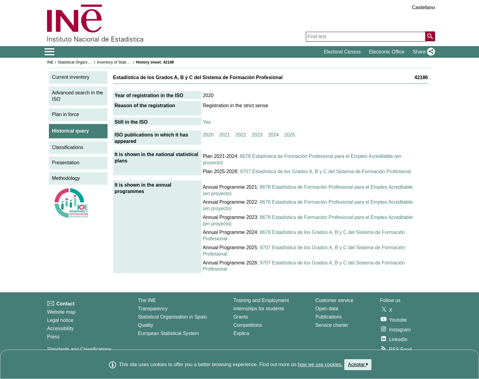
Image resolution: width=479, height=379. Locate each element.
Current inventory (71, 77)
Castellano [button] (423, 7)
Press (53, 336)
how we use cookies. (320, 364)
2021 (224, 134)
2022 (240, 134)
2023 (257, 134)
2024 (273, 134)
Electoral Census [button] (342, 51)
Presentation (65, 162)
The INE (147, 300)
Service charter (331, 325)
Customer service (334, 300)
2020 (208, 134)
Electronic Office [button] (386, 51)
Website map (61, 312)
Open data (326, 308)
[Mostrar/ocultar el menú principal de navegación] (49, 51)
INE (50, 62)
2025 (289, 134)
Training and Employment (261, 300)
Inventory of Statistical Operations (126, 62)
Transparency (152, 308)
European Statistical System (168, 333)
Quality (145, 325)
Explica (241, 333)
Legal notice (60, 320)
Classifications (67, 147)
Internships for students (258, 308)
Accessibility (60, 328)
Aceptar (358, 364)
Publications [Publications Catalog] (328, 316)
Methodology (66, 178)
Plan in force (65, 114)
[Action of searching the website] (430, 36)
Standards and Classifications (79, 349)
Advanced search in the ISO (77, 96)
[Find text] (366, 37)
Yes (207, 122)
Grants (240, 316)
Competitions (247, 325)
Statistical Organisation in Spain (85, 62)
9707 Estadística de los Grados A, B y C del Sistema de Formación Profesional (325, 171)
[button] (422, 51)
